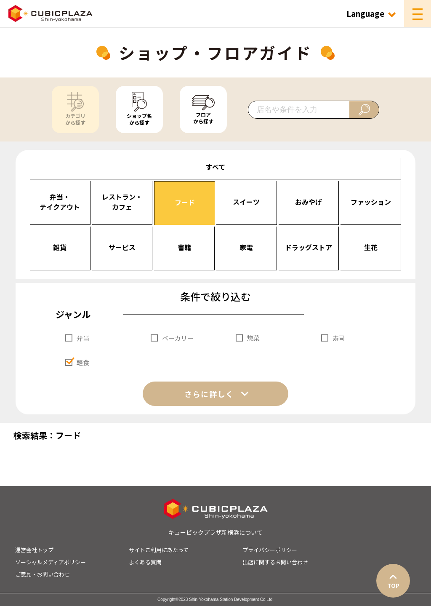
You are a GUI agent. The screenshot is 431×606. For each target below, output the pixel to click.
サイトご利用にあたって (159, 550)
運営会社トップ (34, 550)
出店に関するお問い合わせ (275, 562)
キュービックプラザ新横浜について (215, 532)
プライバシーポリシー (269, 550)
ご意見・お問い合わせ (42, 574)
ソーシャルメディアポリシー (50, 562)
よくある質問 (145, 562)
